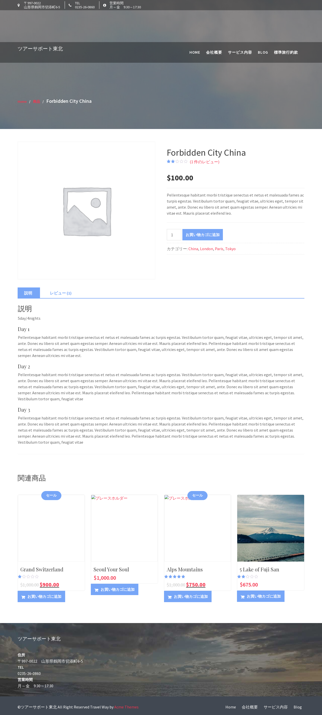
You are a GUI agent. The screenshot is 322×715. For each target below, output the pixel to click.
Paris (219, 248)
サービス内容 (240, 20)
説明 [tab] (28, 293)
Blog (263, 20)
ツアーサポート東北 (40, 16)
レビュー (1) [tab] (61, 293)
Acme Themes (126, 706)
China (193, 248)
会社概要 (214, 20)
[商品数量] (174, 234)
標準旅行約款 (286, 20)
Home (194, 20)
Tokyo (230, 248)
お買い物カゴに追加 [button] (44, 596)
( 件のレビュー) (204, 161)
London (206, 248)
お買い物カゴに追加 (203, 234)
